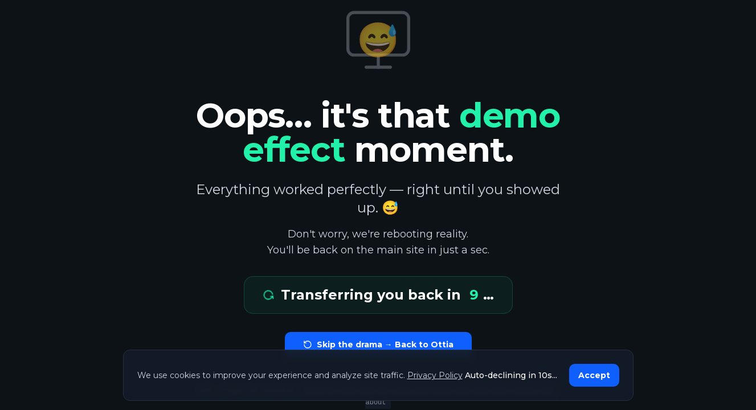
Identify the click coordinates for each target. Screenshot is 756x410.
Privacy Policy (435, 375)
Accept (594, 375)
